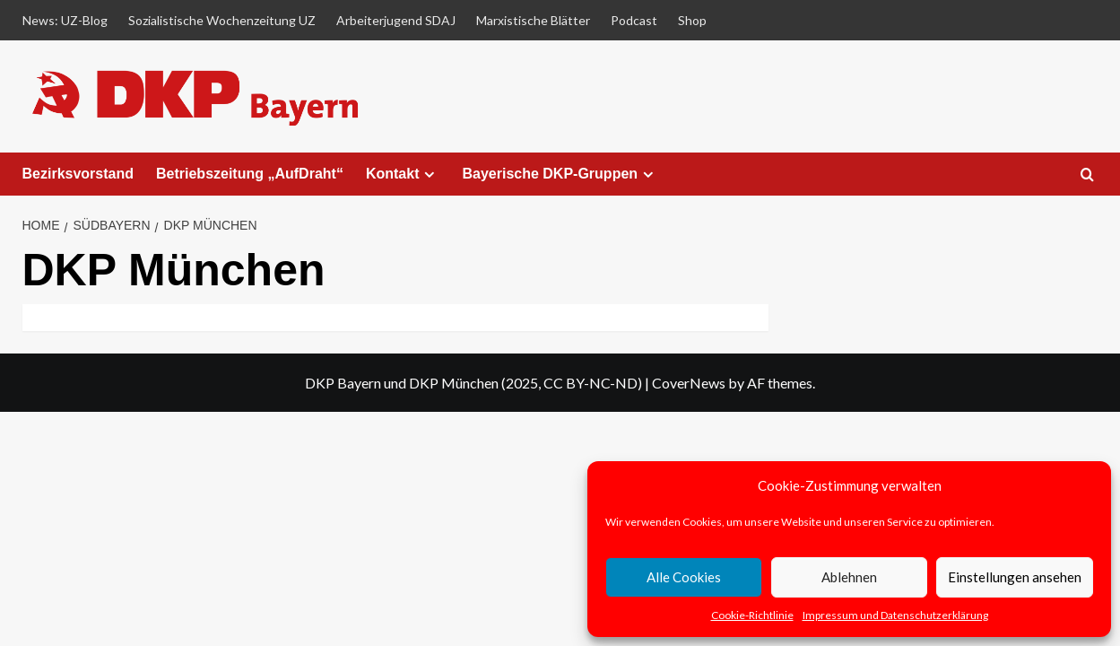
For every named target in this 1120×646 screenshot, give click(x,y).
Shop (692, 20)
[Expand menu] (429, 174)
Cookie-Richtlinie (752, 615)
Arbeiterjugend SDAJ (396, 20)
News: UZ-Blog (65, 20)
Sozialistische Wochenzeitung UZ (222, 20)
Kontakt (403, 174)
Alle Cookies (684, 577)
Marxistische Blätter (533, 20)
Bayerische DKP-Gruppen (560, 174)
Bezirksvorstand (78, 173)
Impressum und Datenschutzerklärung (895, 615)
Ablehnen (849, 577)
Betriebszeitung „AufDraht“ (249, 173)
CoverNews (688, 382)
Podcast (634, 20)
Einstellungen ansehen (1014, 577)
